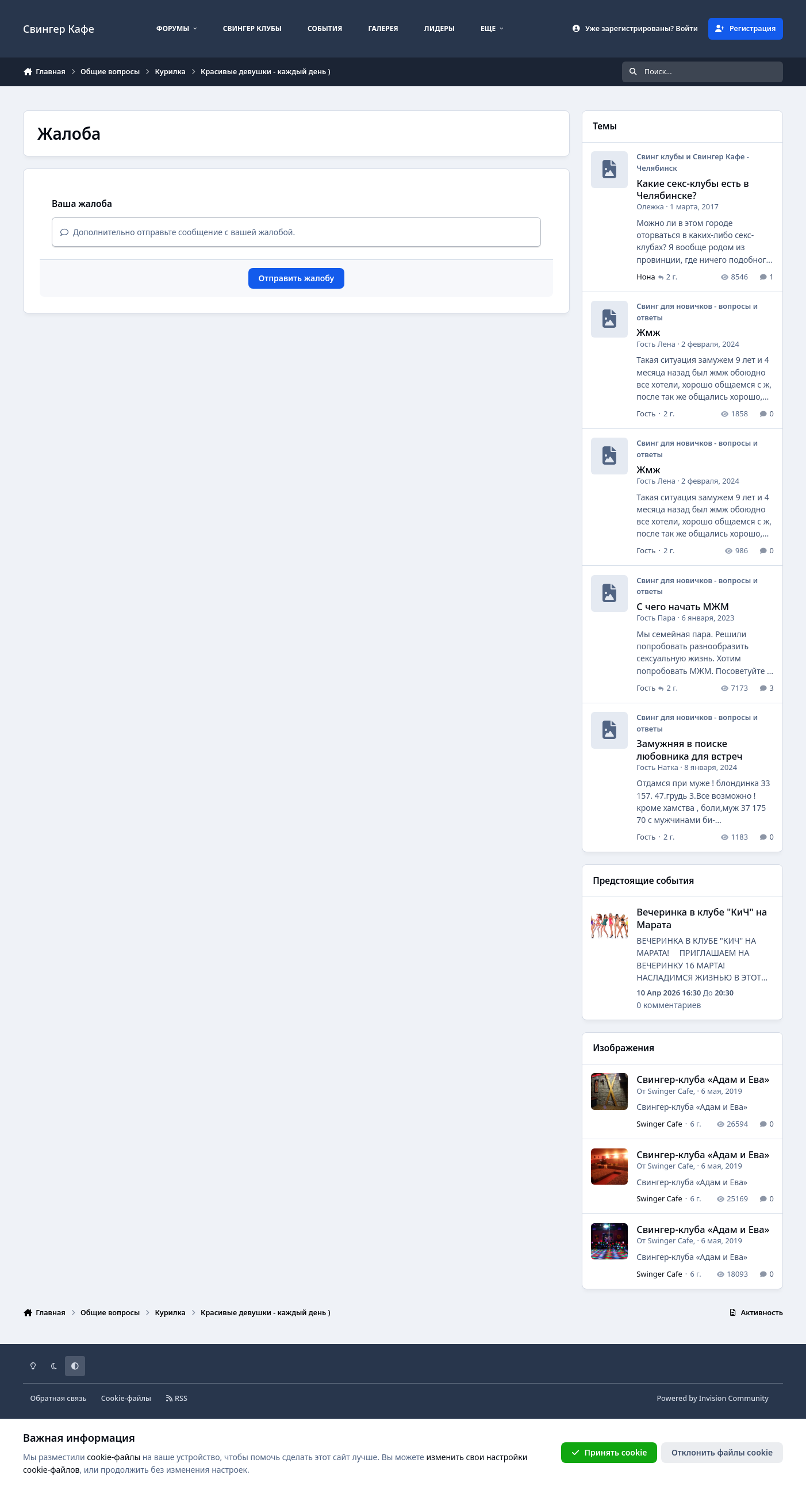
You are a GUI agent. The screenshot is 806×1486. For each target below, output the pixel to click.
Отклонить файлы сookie (722, 1452)
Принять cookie (609, 1452)
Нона (645, 276)
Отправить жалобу (297, 278)
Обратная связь (58, 1398)
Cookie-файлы (126, 1398)
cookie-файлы (113, 1456)
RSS (176, 1398)
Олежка (650, 207)
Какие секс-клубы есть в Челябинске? (692, 189)
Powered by (712, 1398)
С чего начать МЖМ (682, 606)
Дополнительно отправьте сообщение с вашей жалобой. (177, 232)
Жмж (648, 332)
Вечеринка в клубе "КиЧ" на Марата (701, 917)
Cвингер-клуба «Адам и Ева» (702, 1079)
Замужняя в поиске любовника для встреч (689, 749)
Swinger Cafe (670, 1091)
